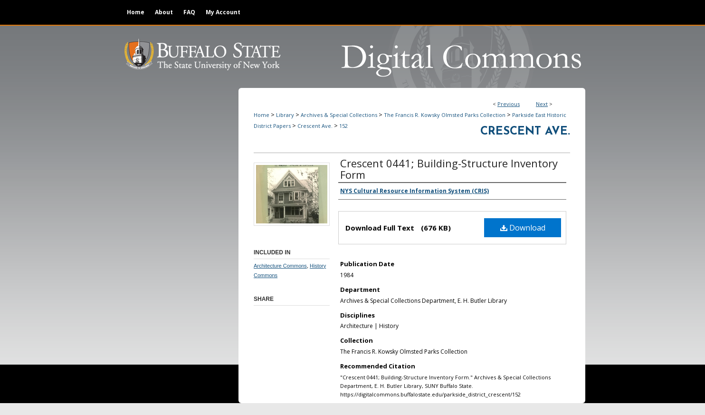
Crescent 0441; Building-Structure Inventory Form (449, 169)
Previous (508, 103)
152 (343, 125)
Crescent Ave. (315, 125)
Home (261, 114)
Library (285, 114)
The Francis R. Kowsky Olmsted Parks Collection (444, 114)
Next (542, 103)
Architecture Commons (280, 266)
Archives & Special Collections (339, 114)
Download (522, 227)
